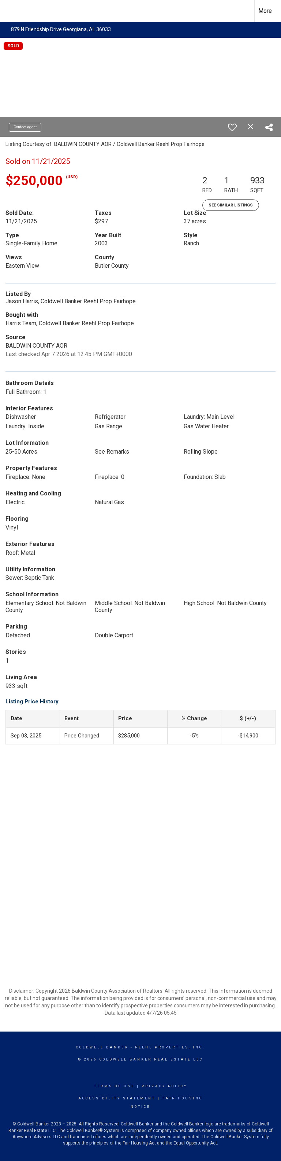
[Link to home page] (9, 11)
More (265, 10)
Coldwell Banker (102, 1047)
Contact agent (25, 127)
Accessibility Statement (117, 1098)
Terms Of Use (114, 1086)
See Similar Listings (231, 205)
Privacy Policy (164, 1086)
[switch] (232, 127)
